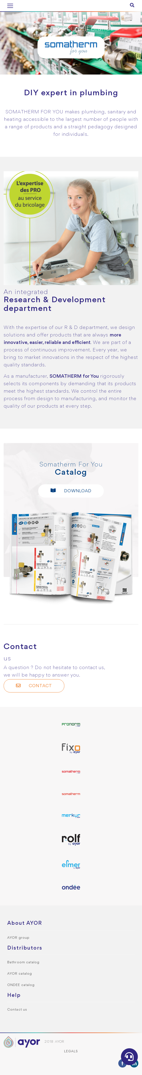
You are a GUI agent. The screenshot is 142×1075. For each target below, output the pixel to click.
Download (71, 490)
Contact (34, 685)
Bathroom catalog (23, 962)
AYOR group (18, 937)
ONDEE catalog (21, 985)
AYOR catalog (19, 973)
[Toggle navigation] (10, 5)
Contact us (17, 1009)
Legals (71, 1051)
